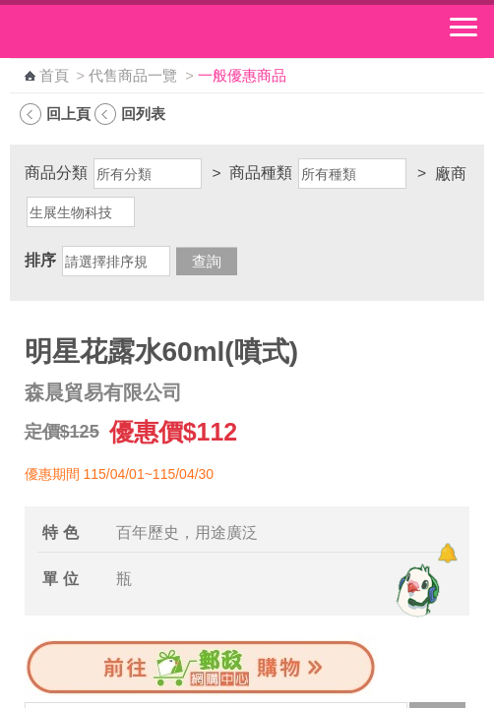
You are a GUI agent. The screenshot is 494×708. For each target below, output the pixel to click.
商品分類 (56, 172)
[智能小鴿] (415, 590)
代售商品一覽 (133, 76)
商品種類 (260, 172)
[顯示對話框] (447, 553)
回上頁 (68, 113)
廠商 (450, 173)
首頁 (54, 76)
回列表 (143, 113)
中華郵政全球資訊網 (123, 31)
